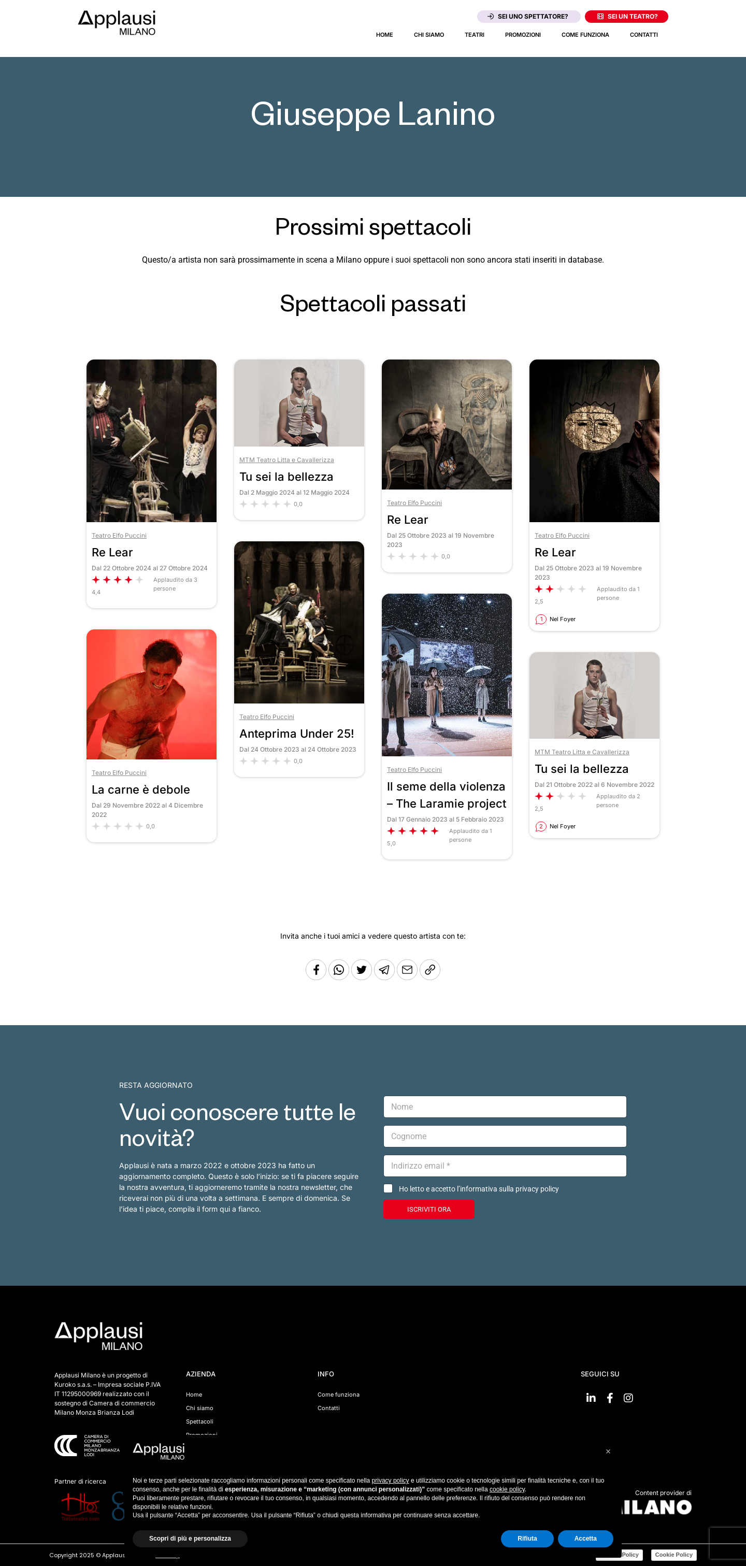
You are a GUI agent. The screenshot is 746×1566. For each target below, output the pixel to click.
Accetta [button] (586, 1538)
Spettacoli (199, 1421)
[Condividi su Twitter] (362, 977)
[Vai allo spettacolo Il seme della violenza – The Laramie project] (447, 753)
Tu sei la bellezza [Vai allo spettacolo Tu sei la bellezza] (286, 476)
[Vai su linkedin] (591, 1398)
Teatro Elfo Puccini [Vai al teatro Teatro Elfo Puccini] (119, 535)
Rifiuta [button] (527, 1538)
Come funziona (585, 34)
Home (384, 34)
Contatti (644, 34)
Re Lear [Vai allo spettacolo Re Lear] (112, 552)
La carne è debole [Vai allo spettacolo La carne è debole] (141, 789)
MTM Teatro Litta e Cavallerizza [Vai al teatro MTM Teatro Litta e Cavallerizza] (286, 460)
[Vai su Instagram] (628, 1398)
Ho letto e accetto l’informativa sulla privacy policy (479, 1189)
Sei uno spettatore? (527, 16)
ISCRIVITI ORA (429, 1209)
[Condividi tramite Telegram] (385, 977)
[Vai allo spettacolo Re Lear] (152, 519)
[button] (608, 1451)
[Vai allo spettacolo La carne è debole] (152, 757)
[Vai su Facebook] (610, 1398)
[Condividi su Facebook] (316, 977)
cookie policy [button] (507, 1489)
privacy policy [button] (390, 1480)
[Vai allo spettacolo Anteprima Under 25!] (299, 701)
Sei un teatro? (627, 16)
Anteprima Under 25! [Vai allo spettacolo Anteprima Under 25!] (296, 733)
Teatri (474, 34)
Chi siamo (429, 34)
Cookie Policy (674, 1554)
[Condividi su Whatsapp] (339, 977)
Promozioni (523, 34)
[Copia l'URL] (408, 977)
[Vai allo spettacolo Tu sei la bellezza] (299, 444)
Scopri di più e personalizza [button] (190, 1538)
